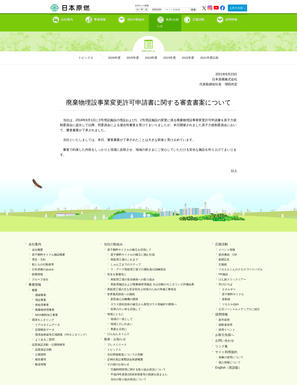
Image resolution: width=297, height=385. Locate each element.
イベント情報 (227, 243)
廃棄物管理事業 (44, 303)
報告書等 (40, 353)
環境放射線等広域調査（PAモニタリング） (61, 328)
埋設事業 (40, 293)
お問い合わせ (224, 334)
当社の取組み (136, 18)
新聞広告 (224, 253)
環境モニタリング (43, 313)
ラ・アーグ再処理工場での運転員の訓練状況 (138, 263)
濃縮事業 (40, 288)
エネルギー (229, 283)
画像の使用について (231, 350)
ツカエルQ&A (230, 297)
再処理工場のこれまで (124, 253)
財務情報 (37, 268)
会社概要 (37, 243)
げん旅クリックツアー (232, 272)
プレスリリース (117, 338)
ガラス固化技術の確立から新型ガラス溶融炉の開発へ (144, 297)
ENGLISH (157, 9)
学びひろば (225, 278)
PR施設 (223, 268)
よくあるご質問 (44, 333)
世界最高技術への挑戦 (121, 287)
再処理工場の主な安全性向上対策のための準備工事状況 (141, 283)
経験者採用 (225, 318)
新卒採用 (224, 313)
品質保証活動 (43, 343)
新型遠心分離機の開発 (124, 292)
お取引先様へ (237, 8)
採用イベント (227, 323)
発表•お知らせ (169, 18)
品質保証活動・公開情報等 (48, 338)
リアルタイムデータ (47, 318)
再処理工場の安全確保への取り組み (133, 272)
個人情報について (230, 355)
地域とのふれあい (122, 317)
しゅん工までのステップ (126, 258)
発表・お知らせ (115, 333)
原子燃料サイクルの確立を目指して (129, 243)
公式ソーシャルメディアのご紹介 (239, 302)
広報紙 (223, 258)
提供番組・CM (228, 248)
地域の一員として (122, 312)
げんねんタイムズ (118, 327)
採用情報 (231, 18)
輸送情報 (40, 358)
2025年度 (133, 51)
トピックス (85, 51)
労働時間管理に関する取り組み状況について (138, 363)
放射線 (226, 292)
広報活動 (198, 18)
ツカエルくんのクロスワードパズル (241, 263)
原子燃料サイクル (233, 287)
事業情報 (100, 18)
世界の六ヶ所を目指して (126, 302)
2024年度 (151, 51)
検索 (193, 9)
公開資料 (40, 348)
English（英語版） (228, 361)
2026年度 (114, 51)
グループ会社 (40, 272)
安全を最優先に (117, 268)
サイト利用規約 (226, 345)
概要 (34, 283)
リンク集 (221, 340)
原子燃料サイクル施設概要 (48, 248)
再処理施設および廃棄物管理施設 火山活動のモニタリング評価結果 (152, 278)
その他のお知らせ (118, 358)
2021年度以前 (209, 51)
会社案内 (67, 18)
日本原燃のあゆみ (43, 263)
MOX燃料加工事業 (46, 308)
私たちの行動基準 (43, 258)
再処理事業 (42, 298)
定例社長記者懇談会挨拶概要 (125, 353)
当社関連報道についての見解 (125, 348)
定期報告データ (44, 323)
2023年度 (169, 51)
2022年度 (188, 51)
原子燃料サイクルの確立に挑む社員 (133, 248)
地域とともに (115, 307)
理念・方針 (39, 253)
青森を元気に (119, 322)
